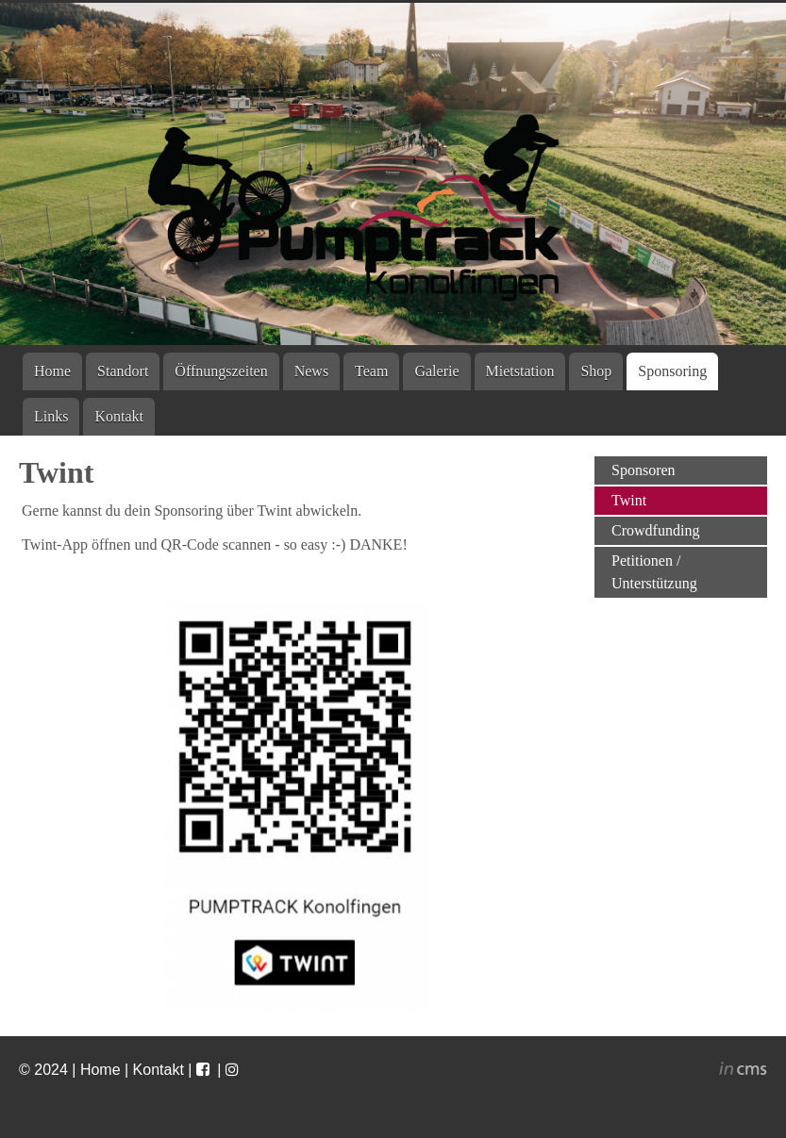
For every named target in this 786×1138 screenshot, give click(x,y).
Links (51, 416)
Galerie (436, 371)
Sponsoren (643, 470)
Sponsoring (672, 371)
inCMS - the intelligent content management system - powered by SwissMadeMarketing (743, 1071)
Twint (628, 500)
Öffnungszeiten (221, 371)
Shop (595, 371)
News (311, 371)
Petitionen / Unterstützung (654, 572)
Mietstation (520, 371)
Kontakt (118, 416)
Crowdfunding (655, 530)
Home (52, 371)
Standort (122, 371)
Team (371, 371)
